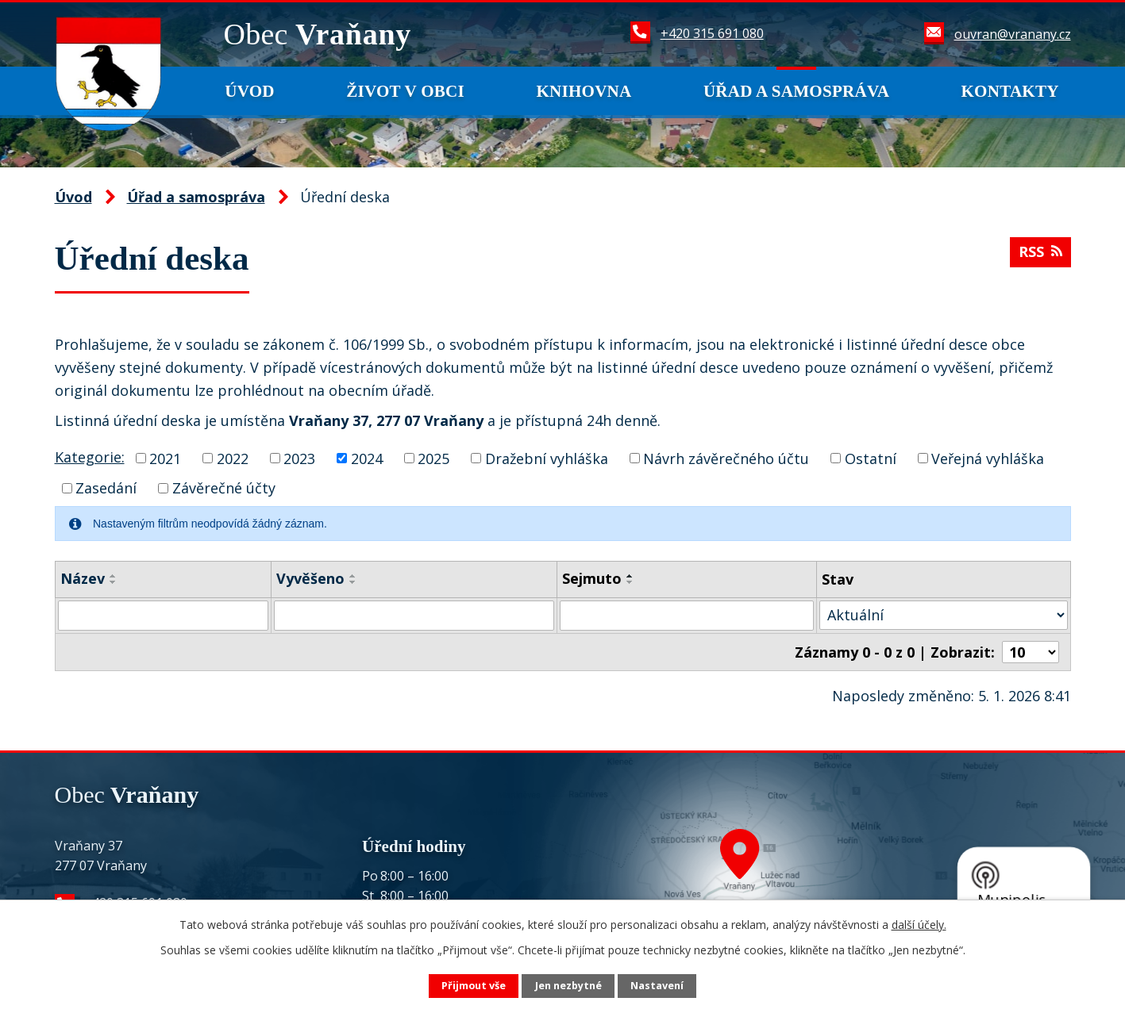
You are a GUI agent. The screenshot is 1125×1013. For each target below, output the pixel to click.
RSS (1040, 251)
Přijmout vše (473, 985)
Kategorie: (90, 456)
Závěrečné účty (223, 487)
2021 (165, 457)
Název (82, 578)
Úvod (250, 91)
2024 (367, 457)
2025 (433, 457)
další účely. (919, 924)
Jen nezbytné (568, 985)
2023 (299, 457)
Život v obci (405, 91)
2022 (233, 457)
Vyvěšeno (310, 578)
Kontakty (1010, 91)
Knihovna (583, 91)
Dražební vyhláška (546, 457)
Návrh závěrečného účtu (726, 457)
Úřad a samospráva (796, 91)
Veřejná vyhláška (987, 457)
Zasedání (106, 487)
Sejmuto (592, 578)
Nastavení (657, 985)
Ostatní (870, 457)
